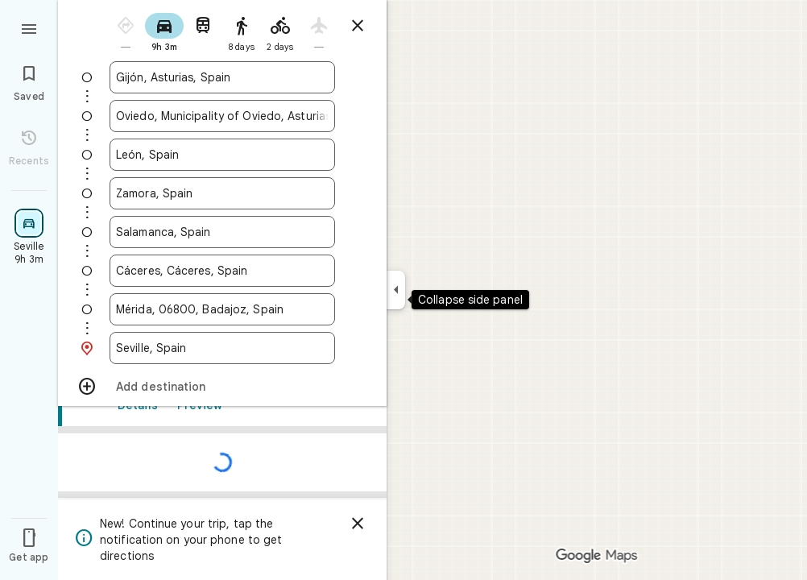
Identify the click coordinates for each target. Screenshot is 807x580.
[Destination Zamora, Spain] (222, 193)
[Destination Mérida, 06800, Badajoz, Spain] (222, 309)
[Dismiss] (357, 523)
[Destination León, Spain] (222, 154)
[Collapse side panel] (396, 290)
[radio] (125, 31)
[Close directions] (358, 25)
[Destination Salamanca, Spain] (222, 232)
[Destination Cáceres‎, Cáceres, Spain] (222, 270)
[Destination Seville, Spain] (222, 348)
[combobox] (222, 77)
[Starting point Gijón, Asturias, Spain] (222, 77)
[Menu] (29, 27)
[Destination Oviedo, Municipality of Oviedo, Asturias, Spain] (222, 116)
